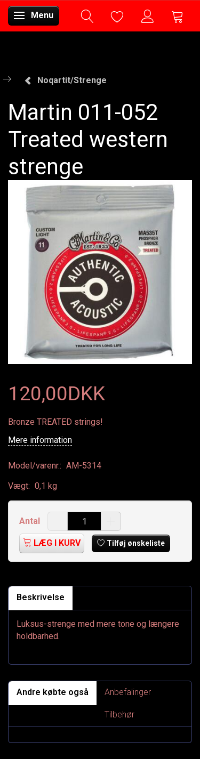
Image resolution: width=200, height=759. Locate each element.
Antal (30, 521)
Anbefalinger (128, 692)
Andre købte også (53, 692)
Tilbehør (119, 714)
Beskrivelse (41, 597)
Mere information (40, 440)
